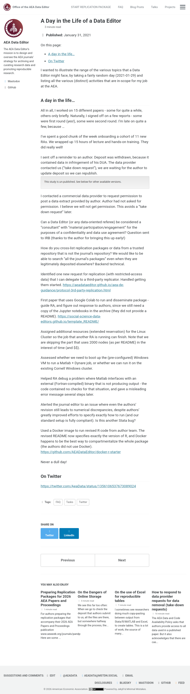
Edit (50, 671)
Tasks (69, 502)
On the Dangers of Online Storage (92, 590)
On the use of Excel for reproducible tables (130, 592)
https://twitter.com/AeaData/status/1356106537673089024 (88, 486)
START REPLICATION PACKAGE (91, 7)
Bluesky (123, 678)
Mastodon (144, 678)
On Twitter (56, 61)
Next (122, 556)
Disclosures (103, 678)
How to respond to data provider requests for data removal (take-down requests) (168, 596)
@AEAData (68, 671)
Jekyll (120, 685)
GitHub (164, 678)
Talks (154, 7)
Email (127, 671)
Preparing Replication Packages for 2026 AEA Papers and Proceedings (58, 594)
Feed (179, 678)
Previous (68, 556)
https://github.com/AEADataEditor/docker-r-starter (81, 452)
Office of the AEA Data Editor (31, 7)
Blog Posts (137, 7)
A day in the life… (61, 54)
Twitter (83, 502)
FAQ (120, 7)
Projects (170, 7)
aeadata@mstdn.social (99, 671)
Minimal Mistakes (136, 685)
